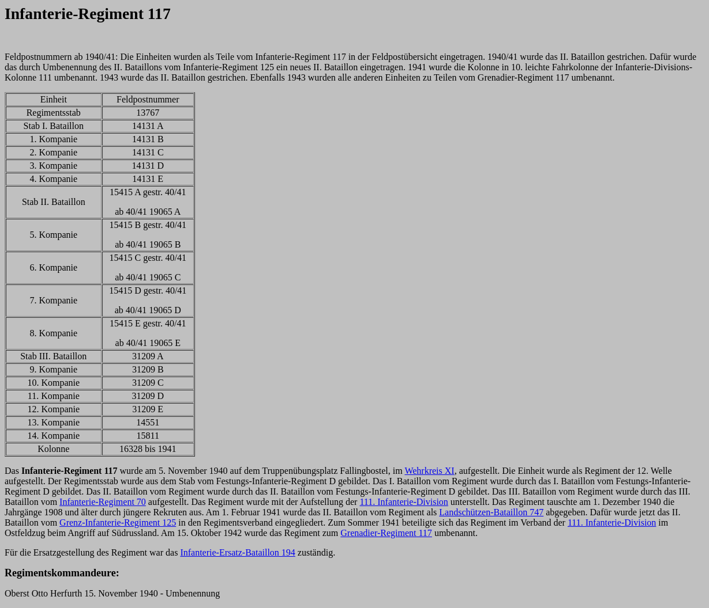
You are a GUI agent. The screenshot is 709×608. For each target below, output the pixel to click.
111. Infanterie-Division (403, 502)
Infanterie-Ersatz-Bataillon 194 (237, 552)
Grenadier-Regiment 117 (386, 533)
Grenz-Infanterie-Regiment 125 (117, 522)
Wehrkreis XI (429, 471)
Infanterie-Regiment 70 (102, 502)
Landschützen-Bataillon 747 (491, 512)
